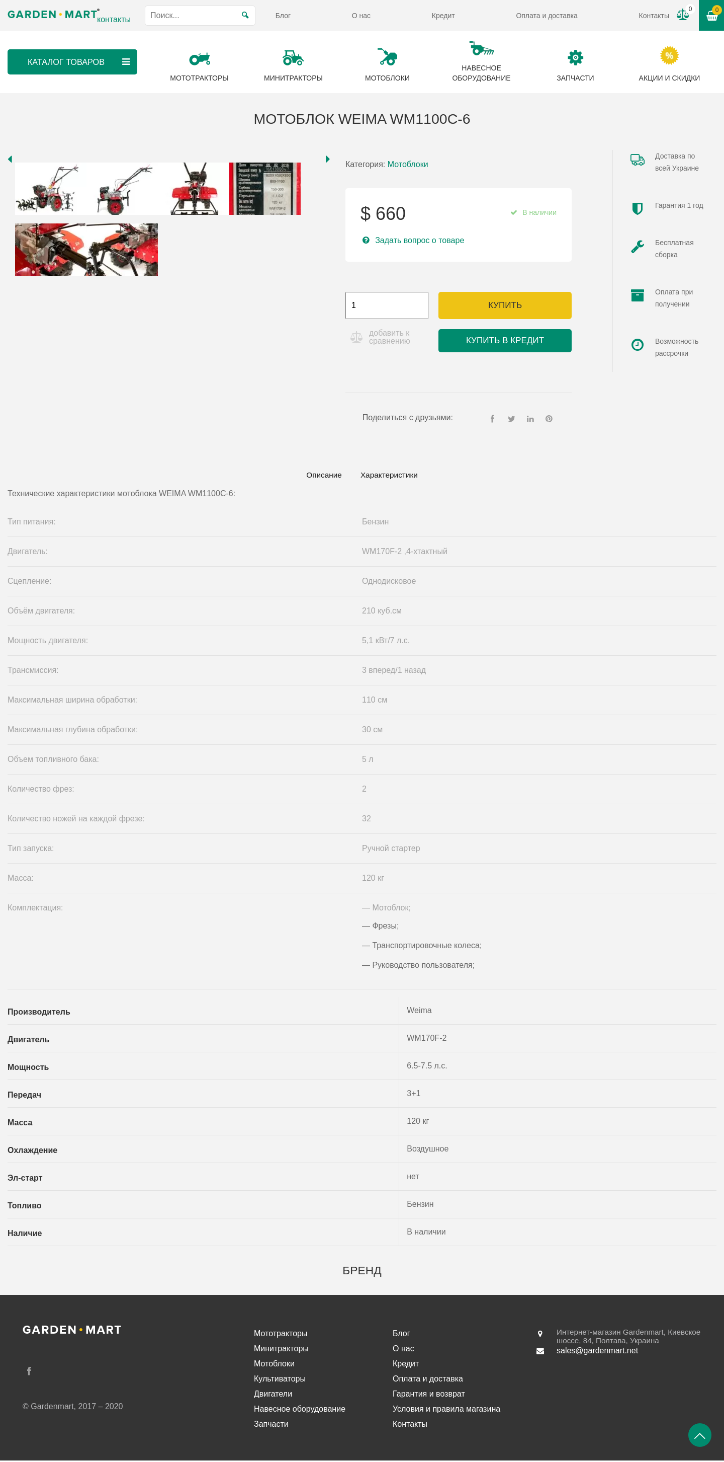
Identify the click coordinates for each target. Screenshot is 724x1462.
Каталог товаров (79, 62)
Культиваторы (280, 1380)
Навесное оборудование (299, 1410)
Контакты (654, 16)
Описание (319, 476)
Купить (505, 305)
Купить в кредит (505, 340)
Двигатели (273, 1395)
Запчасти (271, 1425)
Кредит (443, 16)
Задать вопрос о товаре (419, 240)
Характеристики (393, 476)
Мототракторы (281, 1335)
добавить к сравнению (391, 337)
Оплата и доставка (546, 16)
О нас (361, 16)
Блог (283, 16)
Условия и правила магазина (446, 1410)
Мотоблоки (408, 164)
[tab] (320, 476)
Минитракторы (281, 1350)
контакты (114, 19)
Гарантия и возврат (429, 1395)
